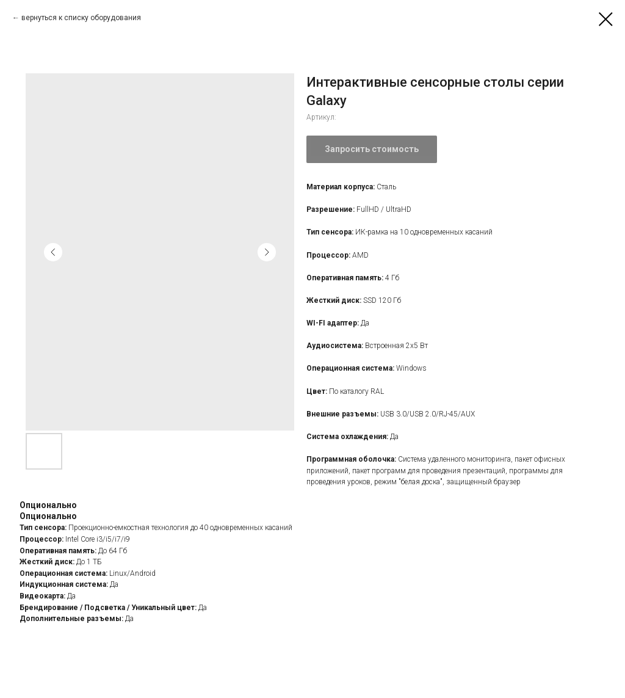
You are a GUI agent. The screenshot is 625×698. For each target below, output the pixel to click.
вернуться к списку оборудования (81, 17)
